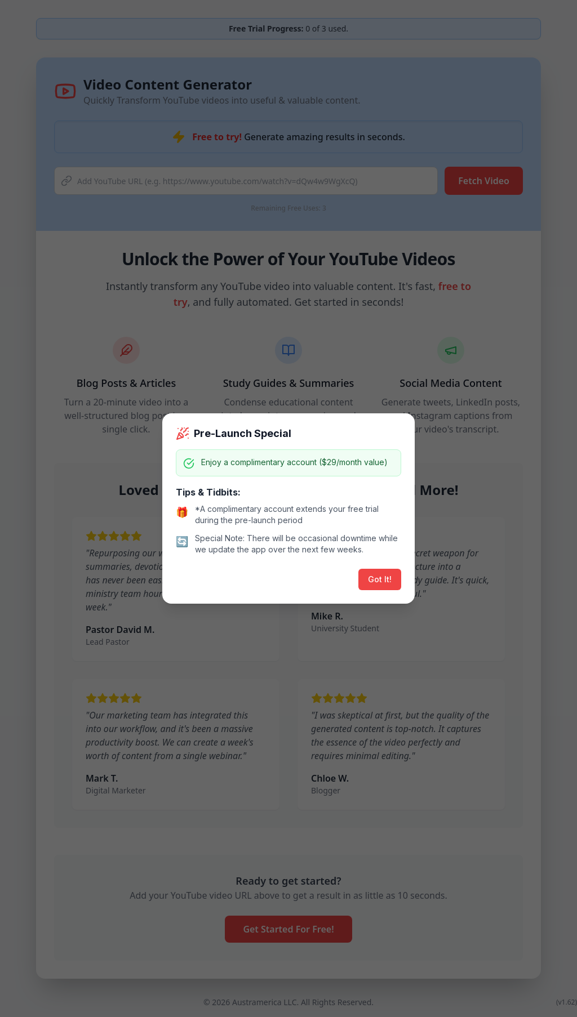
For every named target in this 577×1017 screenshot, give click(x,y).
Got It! (380, 579)
